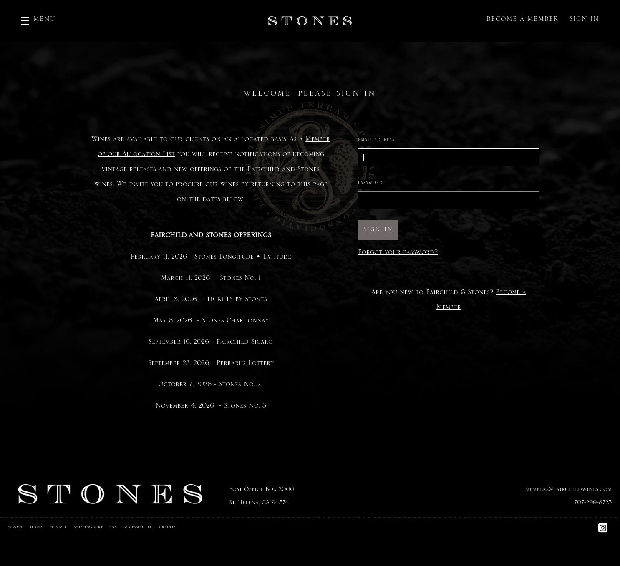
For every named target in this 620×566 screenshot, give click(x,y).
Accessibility (137, 528)
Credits (167, 528)
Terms (36, 528)
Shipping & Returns (95, 528)
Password (370, 183)
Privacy (58, 528)
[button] (38, 21)
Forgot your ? (398, 254)
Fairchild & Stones (310, 21)
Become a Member (522, 21)
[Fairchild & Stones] (110, 494)
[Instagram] (603, 531)
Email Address (376, 140)
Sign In (584, 21)
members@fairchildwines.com (568, 491)
